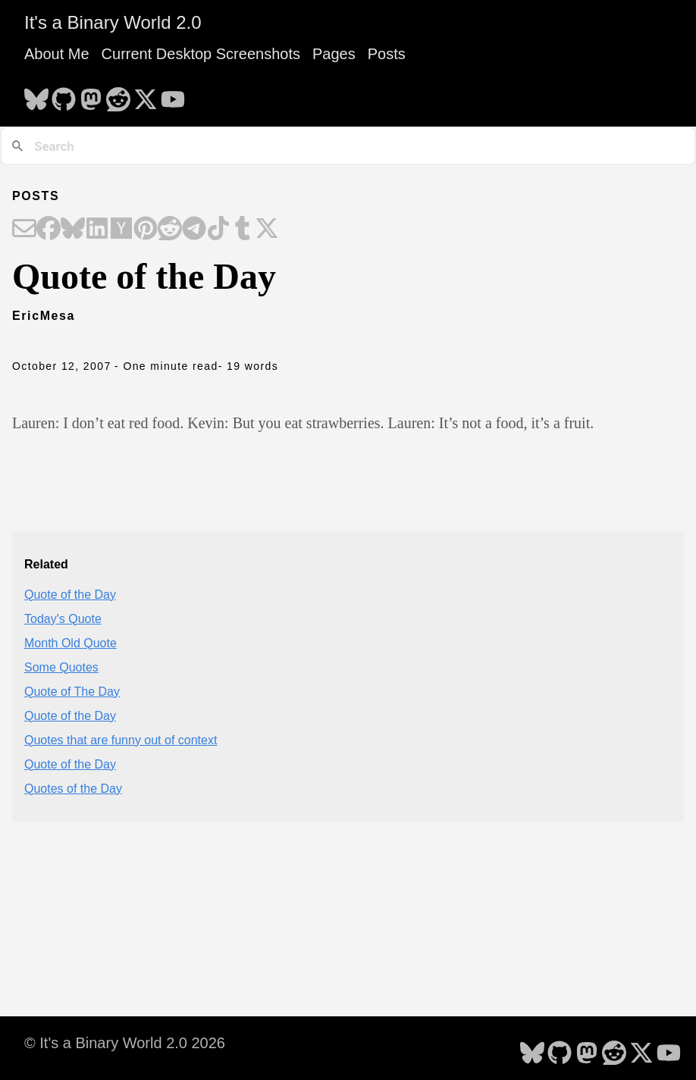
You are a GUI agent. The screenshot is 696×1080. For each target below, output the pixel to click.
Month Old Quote (70, 643)
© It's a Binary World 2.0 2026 (124, 1043)
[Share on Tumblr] (242, 229)
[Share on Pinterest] (145, 229)
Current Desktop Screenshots (201, 53)
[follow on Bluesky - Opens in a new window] (36, 94)
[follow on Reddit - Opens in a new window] (118, 94)
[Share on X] (267, 229)
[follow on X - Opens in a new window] (145, 94)
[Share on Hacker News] (121, 229)
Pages (334, 53)
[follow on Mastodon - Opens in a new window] (91, 94)
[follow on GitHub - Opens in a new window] (64, 94)
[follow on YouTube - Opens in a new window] (173, 94)
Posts (387, 53)
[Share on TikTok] (218, 229)
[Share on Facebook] (48, 229)
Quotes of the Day (73, 788)
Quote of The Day (72, 691)
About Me (56, 53)
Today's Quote (63, 618)
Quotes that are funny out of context (120, 740)
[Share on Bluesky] (73, 229)
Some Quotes (61, 667)
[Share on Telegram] (194, 229)
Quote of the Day (70, 594)
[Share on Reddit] (170, 229)
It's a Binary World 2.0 (113, 22)
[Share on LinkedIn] (97, 229)
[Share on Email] (24, 229)
